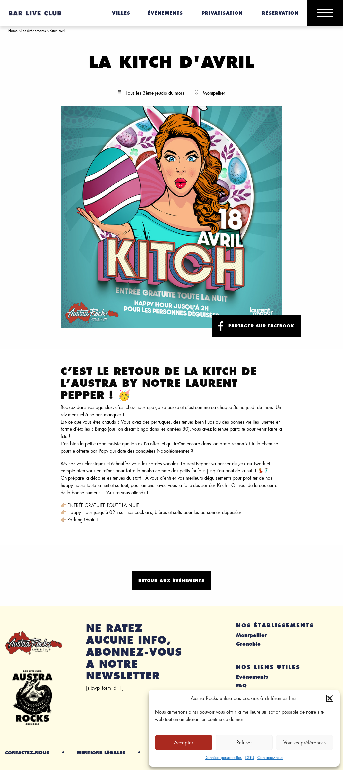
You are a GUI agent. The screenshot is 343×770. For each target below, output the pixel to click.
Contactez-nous (270, 757)
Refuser (244, 742)
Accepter (183, 742)
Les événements (33, 30)
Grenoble (248, 644)
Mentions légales (101, 753)
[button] (329, 698)
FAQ (241, 686)
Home (13, 30)
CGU (249, 757)
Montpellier (251, 635)
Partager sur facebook (256, 325)
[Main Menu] (325, 13)
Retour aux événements (171, 580)
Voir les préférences (304, 742)
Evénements (252, 677)
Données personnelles (223, 757)
